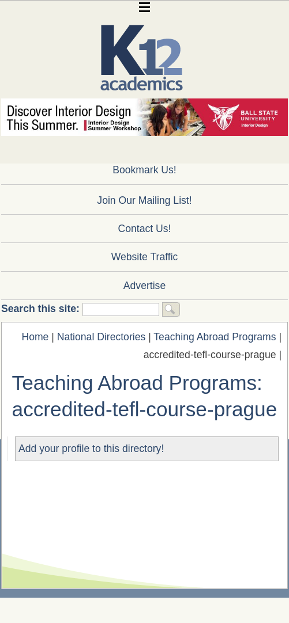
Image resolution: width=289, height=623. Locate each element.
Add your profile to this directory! (91, 448)
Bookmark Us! (144, 170)
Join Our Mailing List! (144, 200)
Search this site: (41, 308)
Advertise (144, 285)
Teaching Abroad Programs (214, 337)
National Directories (101, 337)
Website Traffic (144, 257)
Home (34, 337)
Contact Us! (144, 228)
